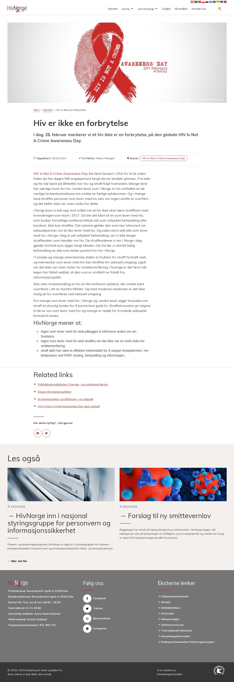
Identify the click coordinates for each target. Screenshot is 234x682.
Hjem (36, 110)
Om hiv (126, 9)
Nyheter (113, 8)
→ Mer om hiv (17, 561)
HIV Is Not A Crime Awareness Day (163, 158)
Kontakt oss (199, 8)
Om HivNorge (146, 9)
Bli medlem (181, 8)
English (166, 8)
